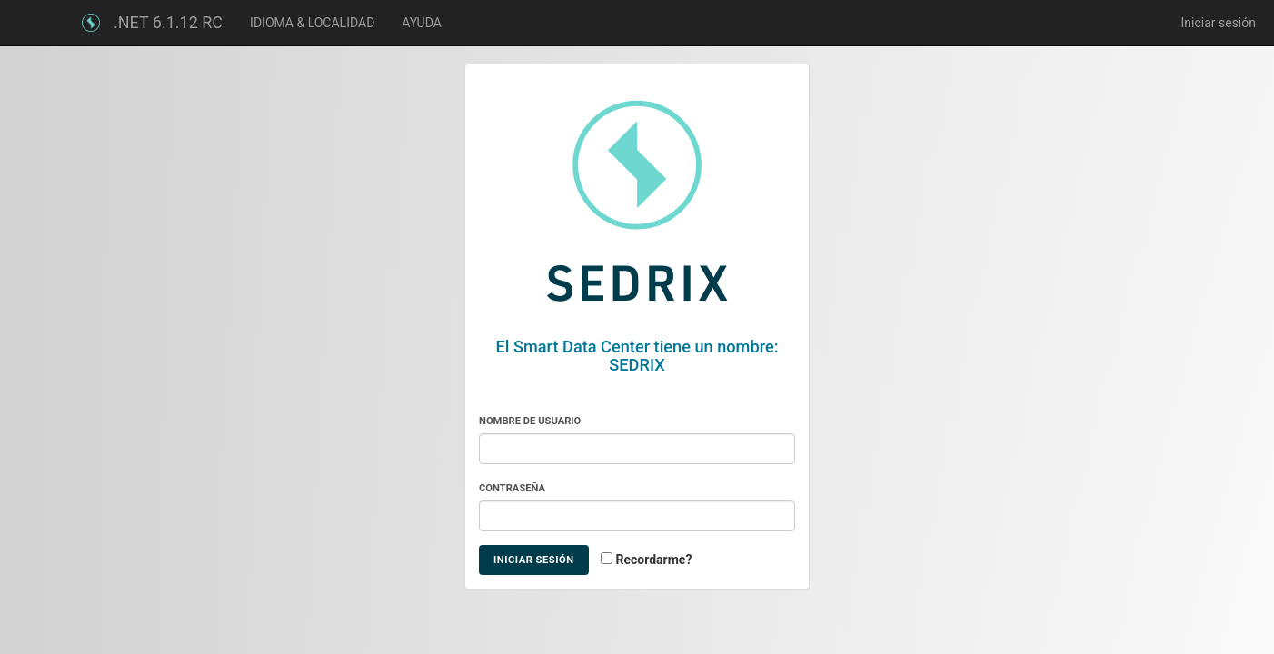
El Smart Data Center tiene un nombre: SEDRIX (637, 355)
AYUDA (422, 22)
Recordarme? (654, 559)
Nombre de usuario (530, 421)
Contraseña (512, 488)
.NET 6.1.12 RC (168, 22)
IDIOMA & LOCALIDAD (312, 22)
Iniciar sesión (1218, 22)
